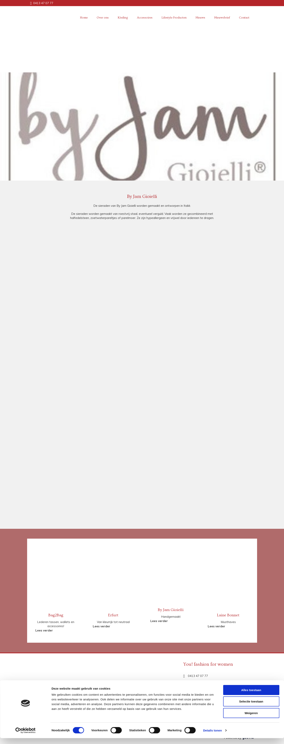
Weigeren (251, 573)
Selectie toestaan (251, 562)
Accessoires (145, 17)
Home (84, 17)
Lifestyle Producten (174, 17)
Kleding (123, 17)
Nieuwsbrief (222, 17)
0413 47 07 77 (43, 3)
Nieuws (200, 17)
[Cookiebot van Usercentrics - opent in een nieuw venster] (25, 591)
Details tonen (212, 591)
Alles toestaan (251, 550)
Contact (244, 17)
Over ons (103, 17)
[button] (44, 630)
